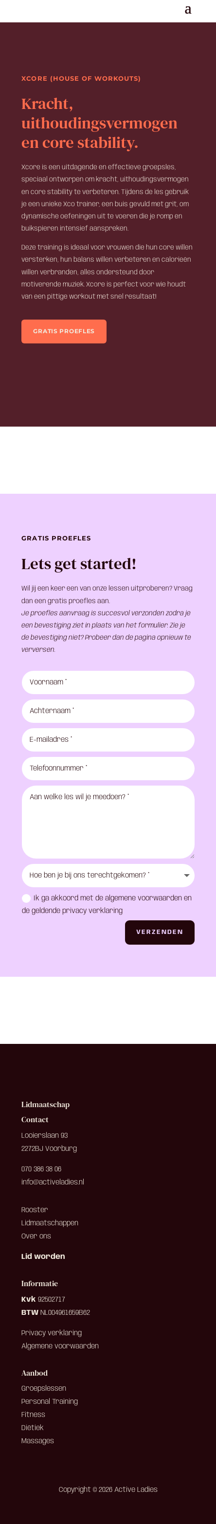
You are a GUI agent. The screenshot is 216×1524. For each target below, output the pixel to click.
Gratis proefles (64, 331)
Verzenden (159, 932)
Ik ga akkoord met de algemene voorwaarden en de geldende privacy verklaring (107, 904)
